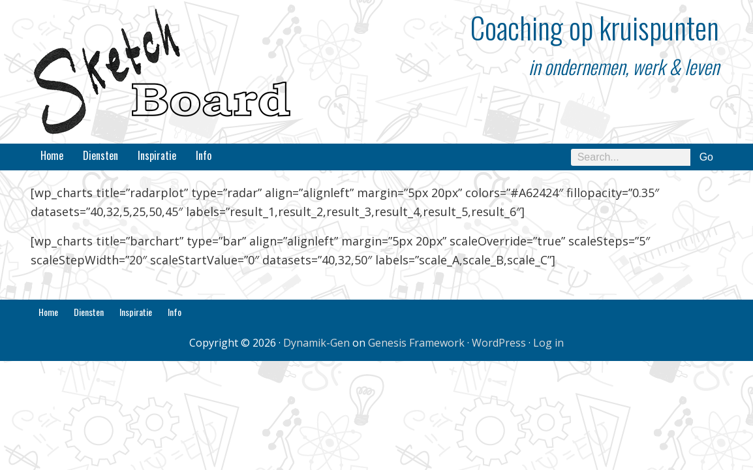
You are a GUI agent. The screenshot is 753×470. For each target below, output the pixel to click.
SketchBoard (161, 72)
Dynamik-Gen (316, 343)
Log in (548, 343)
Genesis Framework (416, 343)
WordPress (499, 343)
